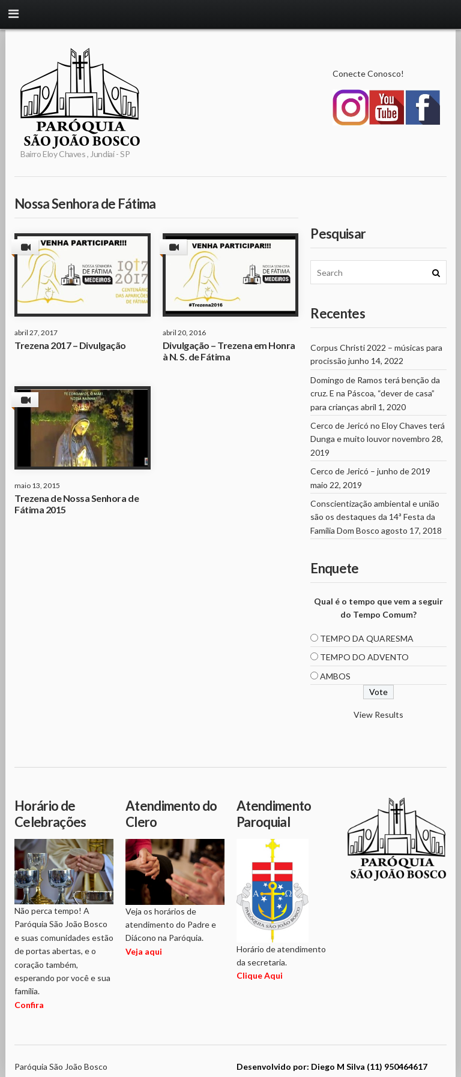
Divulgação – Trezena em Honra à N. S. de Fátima (229, 350)
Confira (29, 1005)
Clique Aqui (260, 975)
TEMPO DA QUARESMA (367, 638)
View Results (378, 714)
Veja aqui (143, 951)
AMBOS (335, 676)
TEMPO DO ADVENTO (364, 657)
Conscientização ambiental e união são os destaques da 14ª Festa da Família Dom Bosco (374, 517)
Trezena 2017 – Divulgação (70, 345)
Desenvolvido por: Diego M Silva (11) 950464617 (332, 1066)
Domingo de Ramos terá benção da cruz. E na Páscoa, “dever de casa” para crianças (375, 393)
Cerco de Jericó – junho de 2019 (370, 471)
